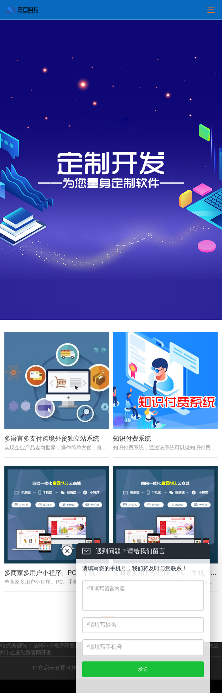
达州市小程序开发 (53, 659)
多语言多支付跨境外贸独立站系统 (51, 445)
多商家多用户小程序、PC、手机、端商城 (62, 586)
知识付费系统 (132, 445)
